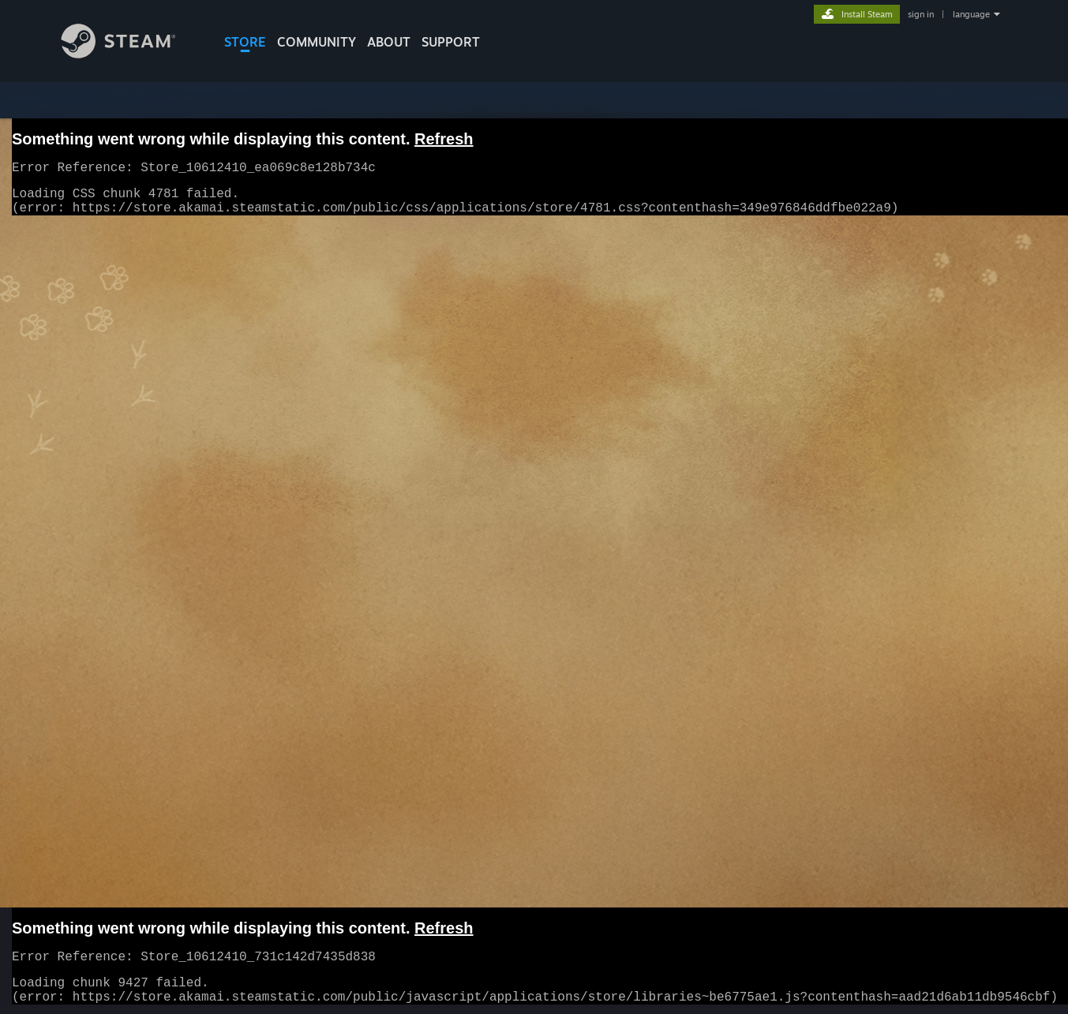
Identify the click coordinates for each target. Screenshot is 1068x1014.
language (971, 14)
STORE (245, 42)
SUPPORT (451, 42)
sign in (921, 14)
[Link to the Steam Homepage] (130, 54)
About (388, 42)
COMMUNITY (316, 42)
